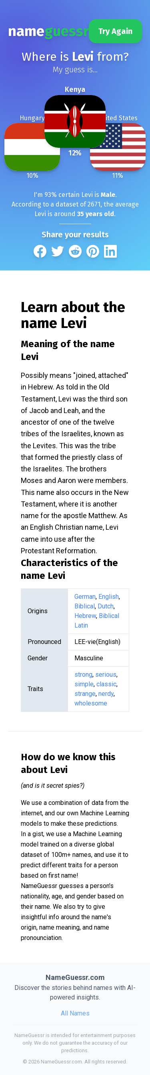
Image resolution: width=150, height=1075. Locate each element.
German (85, 596)
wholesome (90, 703)
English (108, 596)
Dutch (106, 606)
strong (83, 674)
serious (105, 674)
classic (106, 684)
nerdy (106, 693)
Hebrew (85, 616)
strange (85, 693)
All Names (75, 1013)
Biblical (84, 606)
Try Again (115, 31)
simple (84, 684)
